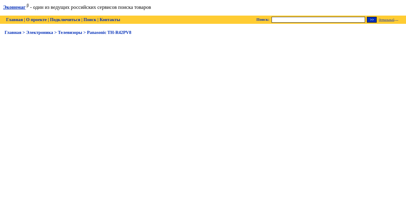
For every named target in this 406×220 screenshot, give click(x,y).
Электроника (39, 32)
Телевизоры (70, 32)
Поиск (89, 19)
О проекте (36, 19)
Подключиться (65, 19)
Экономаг (14, 7)
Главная (14, 19)
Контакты (110, 19)
